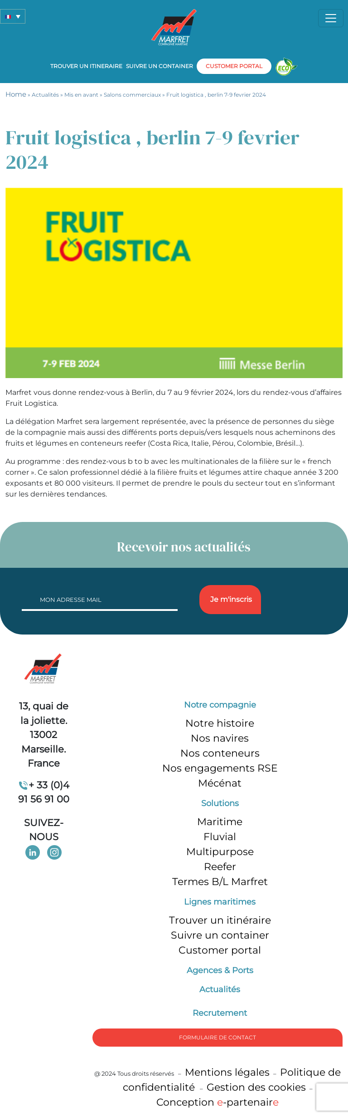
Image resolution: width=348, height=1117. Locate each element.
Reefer (220, 867)
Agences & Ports (220, 970)
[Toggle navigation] (330, 18)
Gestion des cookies (256, 1087)
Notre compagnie (220, 705)
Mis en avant (81, 94)
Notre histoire (219, 723)
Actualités (45, 94)
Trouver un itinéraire (220, 920)
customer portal (234, 66)
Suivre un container (159, 66)
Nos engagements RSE (220, 768)
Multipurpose (220, 852)
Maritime (219, 822)
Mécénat (220, 783)
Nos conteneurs (220, 753)
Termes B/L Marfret (220, 882)
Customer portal (220, 950)
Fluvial (219, 837)
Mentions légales (227, 1072)
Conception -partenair (217, 1102)
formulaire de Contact (217, 1037)
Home (15, 94)
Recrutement (220, 1013)
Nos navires (220, 738)
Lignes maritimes (220, 902)
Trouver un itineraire (86, 66)
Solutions (220, 803)
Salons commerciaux (132, 94)
